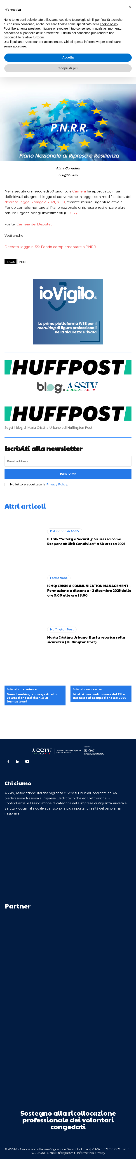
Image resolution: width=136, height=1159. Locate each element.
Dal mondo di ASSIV (64, 531)
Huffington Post (62, 629)
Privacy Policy (56, 484)
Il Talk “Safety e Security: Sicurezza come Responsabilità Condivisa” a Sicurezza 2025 (86, 541)
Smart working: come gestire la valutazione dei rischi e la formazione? (32, 698)
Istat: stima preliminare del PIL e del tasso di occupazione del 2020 (100, 696)
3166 (73, 213)
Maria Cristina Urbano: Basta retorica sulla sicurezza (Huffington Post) (86, 639)
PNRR (23, 261)
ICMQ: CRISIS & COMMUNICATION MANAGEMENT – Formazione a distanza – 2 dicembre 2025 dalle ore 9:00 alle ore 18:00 (89, 590)
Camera (79, 191)
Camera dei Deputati (34, 224)
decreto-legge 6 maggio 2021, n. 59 (35, 202)
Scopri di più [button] (68, 68)
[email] (68, 461)
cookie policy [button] (109, 24)
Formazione (59, 578)
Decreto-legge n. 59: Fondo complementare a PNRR (50, 247)
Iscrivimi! (68, 474)
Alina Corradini (68, 168)
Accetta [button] (68, 57)
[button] (130, 7)
